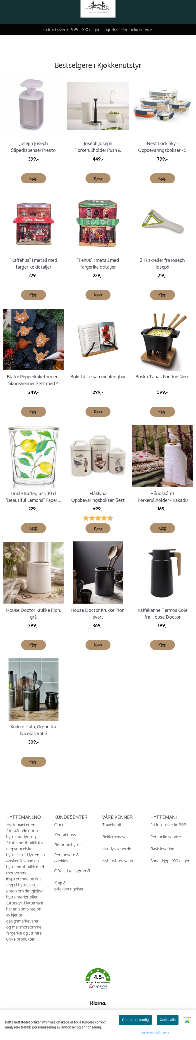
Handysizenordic (117, 848)
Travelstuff (111, 824)
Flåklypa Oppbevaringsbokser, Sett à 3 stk (98, 500)
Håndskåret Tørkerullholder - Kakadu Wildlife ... (162, 500)
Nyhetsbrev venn (117, 860)
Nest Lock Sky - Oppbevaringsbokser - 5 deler (162, 150)
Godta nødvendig (135, 1020)
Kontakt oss (65, 834)
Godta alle (168, 1020)
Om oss (61, 824)
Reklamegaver (115, 836)
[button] (98, 979)
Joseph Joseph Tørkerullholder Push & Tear (97, 150)
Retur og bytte (67, 844)
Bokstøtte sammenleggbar (98, 376)
